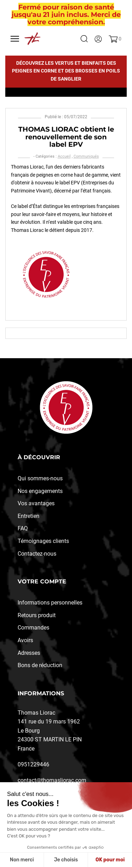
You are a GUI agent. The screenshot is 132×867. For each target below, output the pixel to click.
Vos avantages (36, 503)
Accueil (64, 156)
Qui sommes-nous (40, 478)
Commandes (33, 627)
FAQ (23, 528)
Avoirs (25, 640)
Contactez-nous (37, 553)
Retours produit (37, 615)
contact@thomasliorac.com (52, 780)
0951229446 (33, 764)
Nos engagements (40, 491)
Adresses (29, 653)
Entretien (28, 516)
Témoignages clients (43, 541)
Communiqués (86, 156)
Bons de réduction (40, 665)
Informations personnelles (50, 602)
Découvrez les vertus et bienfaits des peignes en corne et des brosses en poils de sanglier (66, 71)
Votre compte (42, 581)
